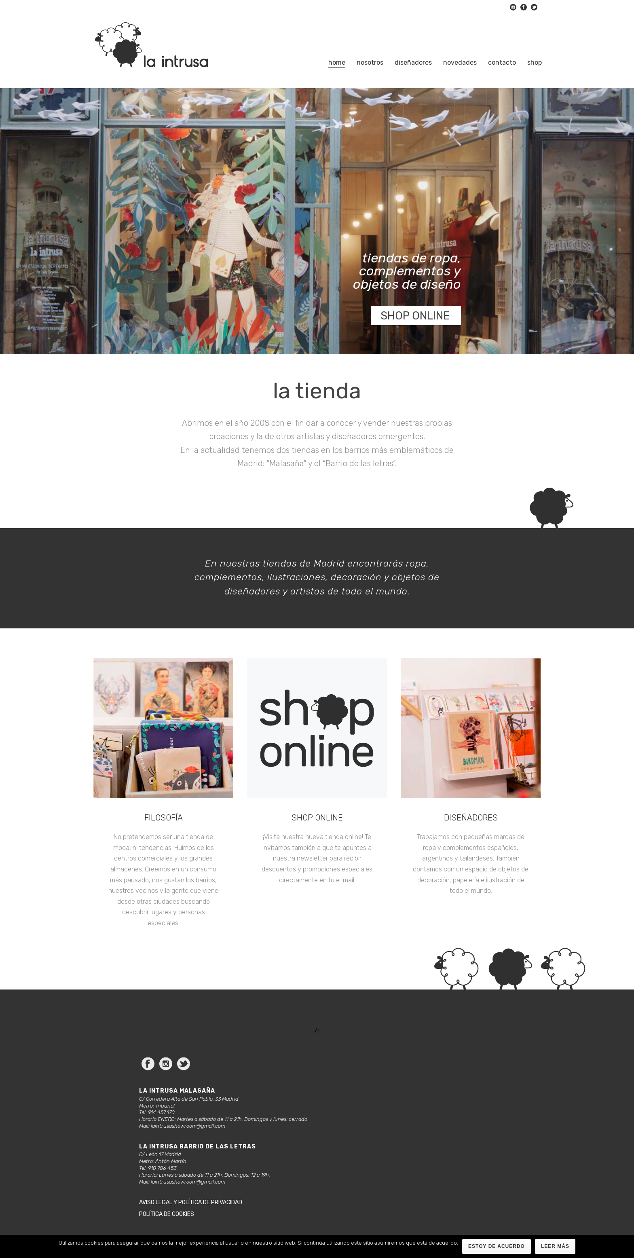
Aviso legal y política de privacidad (190, 1202)
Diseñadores (413, 62)
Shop (534, 62)
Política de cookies (166, 1214)
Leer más (555, 1246)
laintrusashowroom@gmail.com (188, 1126)
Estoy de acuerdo (496, 1246)
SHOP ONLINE (415, 315)
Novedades (460, 62)
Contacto (502, 62)
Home (336, 62)
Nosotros (370, 62)
